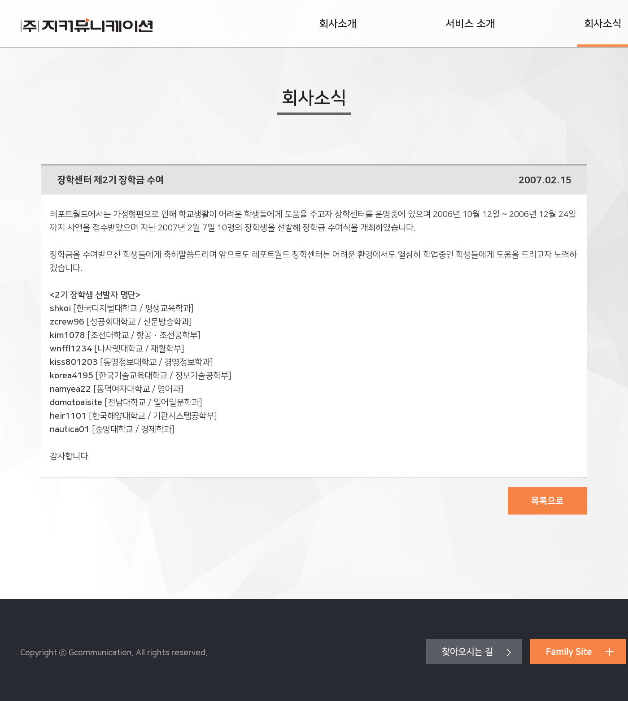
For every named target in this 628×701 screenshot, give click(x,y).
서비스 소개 (470, 24)
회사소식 (603, 24)
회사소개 (338, 24)
